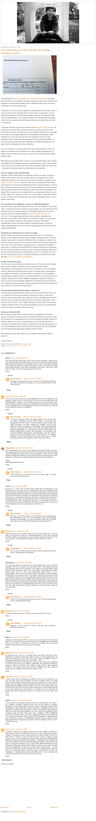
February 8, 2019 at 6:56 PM (19, 637)
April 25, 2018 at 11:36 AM (16, 396)
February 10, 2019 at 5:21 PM (23, 676)
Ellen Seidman (15, 379)
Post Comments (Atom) (18, 811)
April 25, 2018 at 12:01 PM (24, 448)
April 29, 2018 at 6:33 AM (21, 611)
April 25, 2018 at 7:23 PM (18, 486)
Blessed (8, 531)
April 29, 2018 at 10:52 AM (32, 548)
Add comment (7, 760)
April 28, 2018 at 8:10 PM (23, 562)
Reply (7, 371)
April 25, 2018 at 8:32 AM (18, 358)
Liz (6, 729)
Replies (10, 375)
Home (29, 807)
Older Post (53, 807)
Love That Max (48, 4)
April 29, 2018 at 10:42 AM (32, 379)
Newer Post (5, 807)
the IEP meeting (44, 127)
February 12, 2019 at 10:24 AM (21, 700)
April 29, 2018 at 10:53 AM (32, 596)
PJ (6, 396)
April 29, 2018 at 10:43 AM (32, 472)
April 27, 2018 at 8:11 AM (20, 531)
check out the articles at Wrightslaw (20, 257)
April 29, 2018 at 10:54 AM (32, 623)
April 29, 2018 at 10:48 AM (32, 513)
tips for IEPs (24, 346)
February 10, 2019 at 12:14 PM (23, 653)
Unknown (8, 611)
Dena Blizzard (12, 346)
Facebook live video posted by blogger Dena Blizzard (29, 98)
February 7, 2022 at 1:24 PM (17, 729)
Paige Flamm (10, 448)
